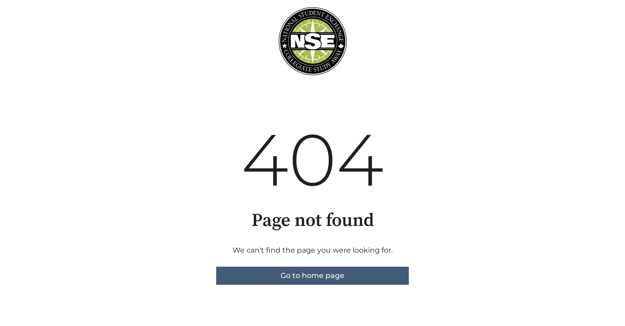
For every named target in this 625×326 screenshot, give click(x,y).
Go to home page (312, 275)
